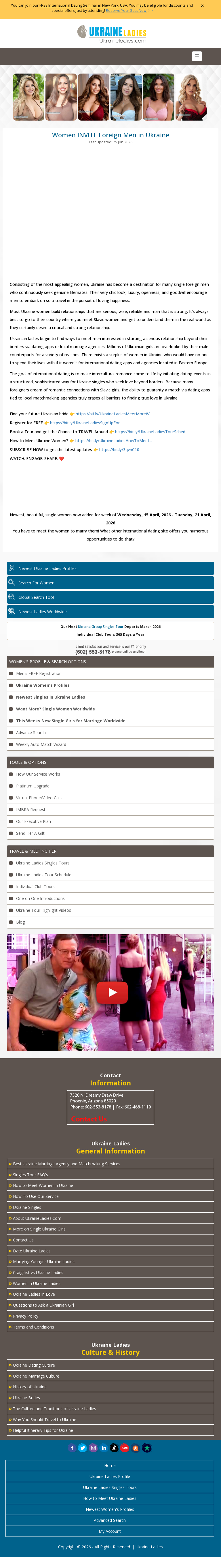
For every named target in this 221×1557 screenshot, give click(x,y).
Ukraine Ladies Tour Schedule (40, 874)
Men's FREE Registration (35, 673)
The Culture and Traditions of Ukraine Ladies (52, 1408)
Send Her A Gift (27, 833)
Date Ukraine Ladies (30, 1250)
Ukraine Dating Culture (32, 1364)
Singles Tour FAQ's (28, 1174)
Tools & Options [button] (27, 762)
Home (110, 1465)
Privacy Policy (23, 1315)
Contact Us (21, 1239)
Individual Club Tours (32, 886)
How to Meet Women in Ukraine (41, 1184)
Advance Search (27, 732)
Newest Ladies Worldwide (42, 611)
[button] (136, 1447)
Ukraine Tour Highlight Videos (40, 910)
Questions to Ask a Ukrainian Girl (41, 1304)
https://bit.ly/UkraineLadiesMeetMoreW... (114, 414)
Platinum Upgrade (29, 786)
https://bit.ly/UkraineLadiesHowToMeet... (113, 440)
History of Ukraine (28, 1386)
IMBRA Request (27, 809)
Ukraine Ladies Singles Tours (39, 863)
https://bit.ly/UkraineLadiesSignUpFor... (86, 422)
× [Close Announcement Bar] (202, 5)
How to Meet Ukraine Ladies (109, 1498)
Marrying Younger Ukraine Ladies (42, 1261)
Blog (17, 922)
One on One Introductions (37, 898)
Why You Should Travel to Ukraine (42, 1419)
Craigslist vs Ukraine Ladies (36, 1272)
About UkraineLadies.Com (35, 1217)
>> (129, 10)
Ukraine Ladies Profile (109, 1476)
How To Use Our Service (34, 1195)
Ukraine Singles (25, 1206)
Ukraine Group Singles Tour (100, 626)
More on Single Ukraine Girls (37, 1228)
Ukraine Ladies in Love (32, 1293)
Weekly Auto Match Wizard (37, 744)
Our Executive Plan (30, 821)
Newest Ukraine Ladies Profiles (47, 568)
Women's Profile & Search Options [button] (47, 661)
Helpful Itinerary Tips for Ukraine (41, 1429)
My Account (110, 1531)
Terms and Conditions (31, 1326)
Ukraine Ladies (149, 1547)
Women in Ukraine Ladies (34, 1283)
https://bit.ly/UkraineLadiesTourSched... (151, 431)
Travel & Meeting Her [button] (32, 851)
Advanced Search (110, 1520)
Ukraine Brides (24, 1397)
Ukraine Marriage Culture (34, 1375)
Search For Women (36, 583)
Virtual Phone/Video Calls (35, 797)
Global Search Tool (36, 597)
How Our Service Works (34, 774)
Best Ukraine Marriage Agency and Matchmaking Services (64, 1163)
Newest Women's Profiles (110, 1509)
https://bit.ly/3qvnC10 (118, 449)
